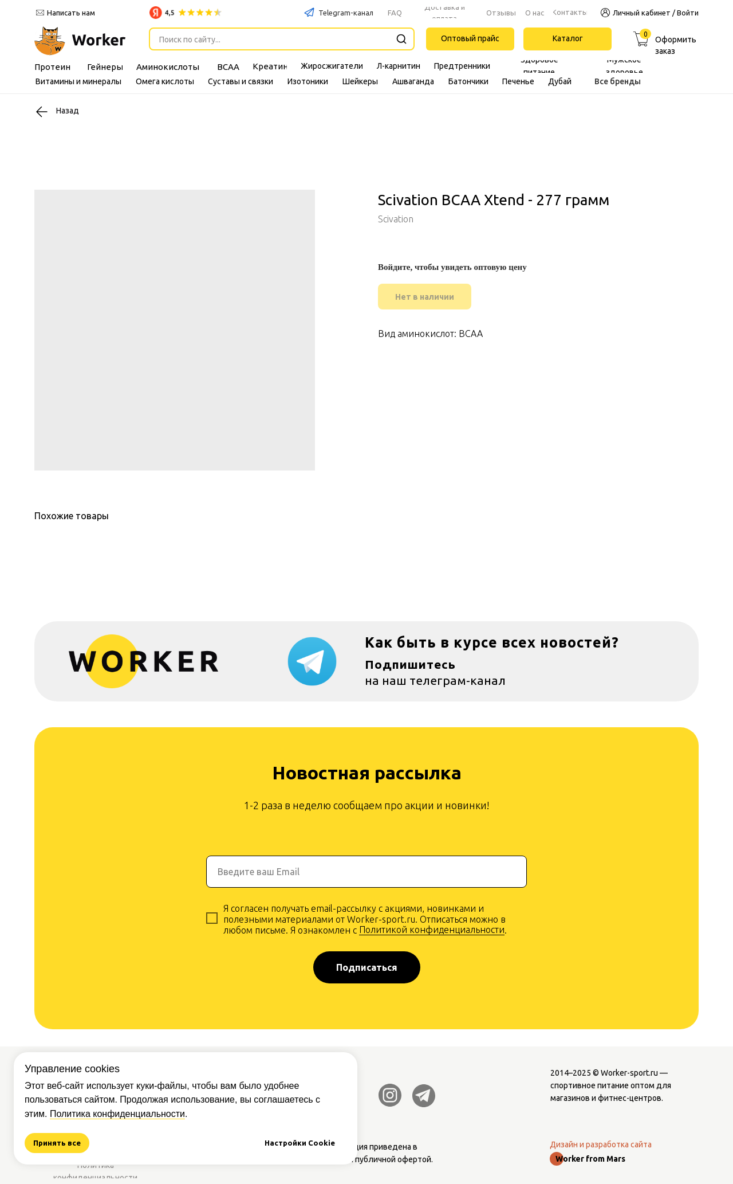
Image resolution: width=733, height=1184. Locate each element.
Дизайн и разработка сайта (601, 1144)
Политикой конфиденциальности (432, 929)
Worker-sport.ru (629, 1072)
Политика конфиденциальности (117, 1114)
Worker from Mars (590, 1158)
